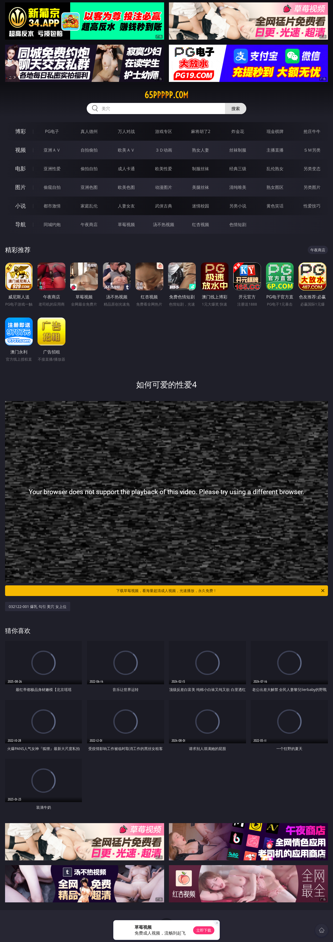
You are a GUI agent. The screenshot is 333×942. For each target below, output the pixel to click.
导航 (20, 224)
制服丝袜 (200, 169)
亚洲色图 (89, 187)
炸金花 (237, 131)
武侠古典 (163, 206)
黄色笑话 (275, 206)
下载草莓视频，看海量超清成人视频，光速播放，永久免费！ (220, 590)
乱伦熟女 (275, 169)
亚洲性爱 (52, 169)
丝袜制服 (237, 150)
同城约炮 (52, 224)
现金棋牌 (275, 131)
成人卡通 (126, 169)
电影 (20, 168)
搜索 (235, 108)
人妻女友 (126, 206)
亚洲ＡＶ (52, 150)
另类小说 (237, 206)
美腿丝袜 (200, 187)
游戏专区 (163, 131)
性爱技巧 (311, 206)
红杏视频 (200, 224)
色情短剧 (237, 224)
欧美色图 (126, 187)
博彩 (20, 131)
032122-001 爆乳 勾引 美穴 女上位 (37, 606)
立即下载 (203, 930)
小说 (20, 205)
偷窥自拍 (52, 187)
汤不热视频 (163, 224)
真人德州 (89, 131)
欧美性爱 (163, 169)
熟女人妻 (200, 150)
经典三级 (237, 169)
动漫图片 (163, 187)
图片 (20, 187)
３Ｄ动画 (163, 150)
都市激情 (52, 206)
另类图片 (311, 187)
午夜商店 (89, 224)
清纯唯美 (237, 187)
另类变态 (311, 169)
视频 (20, 149)
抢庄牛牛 (311, 131)
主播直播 (275, 150)
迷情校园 (200, 206)
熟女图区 (275, 187)
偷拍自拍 (89, 169)
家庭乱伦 (89, 206)
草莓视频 (126, 224)
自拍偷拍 (89, 150)
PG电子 (52, 131)
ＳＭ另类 (311, 150)
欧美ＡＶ (126, 150)
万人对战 (126, 131)
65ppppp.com (166, 95)
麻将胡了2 (200, 131)
